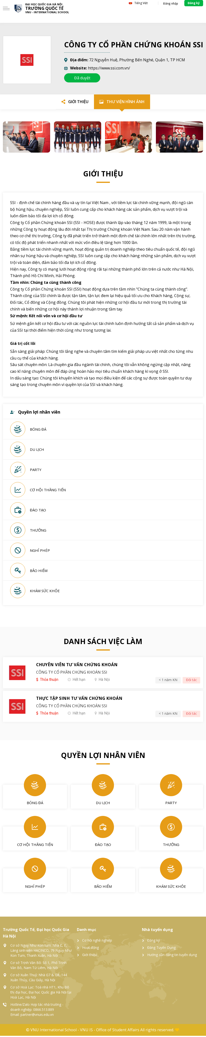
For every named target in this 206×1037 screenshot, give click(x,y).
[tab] (74, 102)
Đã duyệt (82, 78)
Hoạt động (90, 948)
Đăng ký (153, 941)
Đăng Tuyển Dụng (161, 948)
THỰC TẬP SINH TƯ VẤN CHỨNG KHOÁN (80, 700)
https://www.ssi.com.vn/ (109, 68)
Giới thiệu (89, 956)
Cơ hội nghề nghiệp (97, 941)
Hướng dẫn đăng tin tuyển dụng (172, 956)
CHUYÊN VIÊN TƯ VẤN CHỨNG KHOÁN (78, 666)
